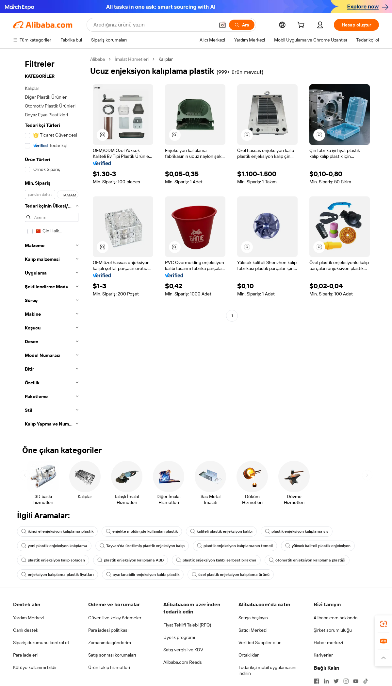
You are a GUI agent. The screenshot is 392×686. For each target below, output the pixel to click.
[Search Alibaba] (153, 24)
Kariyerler (323, 655)
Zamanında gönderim (109, 642)
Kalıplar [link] (165, 59)
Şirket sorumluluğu (333, 630)
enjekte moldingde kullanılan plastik (142, 531)
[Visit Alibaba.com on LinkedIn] (326, 681)
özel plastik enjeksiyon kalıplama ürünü (231, 574)
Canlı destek (25, 630)
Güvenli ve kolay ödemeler (114, 617)
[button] (222, 25)
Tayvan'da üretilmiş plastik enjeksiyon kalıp (142, 545)
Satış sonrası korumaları (112, 655)
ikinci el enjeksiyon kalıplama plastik (57, 531)
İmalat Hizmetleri (132, 59)
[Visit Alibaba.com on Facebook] (316, 681)
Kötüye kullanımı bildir (35, 667)
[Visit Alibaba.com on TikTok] (365, 681)
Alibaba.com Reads (182, 662)
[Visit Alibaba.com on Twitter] (336, 681)
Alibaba (97, 59)
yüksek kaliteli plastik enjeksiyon (318, 545)
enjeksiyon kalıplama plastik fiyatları (57, 574)
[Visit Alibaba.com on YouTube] (356, 681)
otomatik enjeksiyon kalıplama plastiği (307, 560)
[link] (383, 623)
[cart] (302, 25)
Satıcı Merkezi (252, 630)
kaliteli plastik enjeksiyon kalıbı (221, 531)
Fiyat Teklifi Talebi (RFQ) (187, 624)
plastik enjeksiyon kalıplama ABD (130, 560)
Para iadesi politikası (108, 630)
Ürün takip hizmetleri (109, 667)
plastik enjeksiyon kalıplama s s (296, 531)
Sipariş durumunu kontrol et (41, 642)
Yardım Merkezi (28, 617)
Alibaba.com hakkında (335, 617)
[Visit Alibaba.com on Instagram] (346, 681)
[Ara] (241, 25)
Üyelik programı (179, 637)
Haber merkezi (328, 642)
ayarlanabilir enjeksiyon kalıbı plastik (142, 574)
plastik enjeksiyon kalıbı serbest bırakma (216, 560)
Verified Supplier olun (260, 642)
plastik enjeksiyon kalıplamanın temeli (235, 545)
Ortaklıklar (248, 655)
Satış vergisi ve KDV (183, 649)
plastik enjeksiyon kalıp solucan (53, 560)
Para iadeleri (25, 655)
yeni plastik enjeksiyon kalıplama (54, 545)
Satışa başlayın (253, 617)
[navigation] (49, 243)
